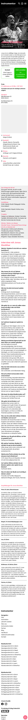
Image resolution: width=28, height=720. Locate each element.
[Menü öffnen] (25, 3)
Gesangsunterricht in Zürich (9, 646)
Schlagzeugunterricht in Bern (10, 687)
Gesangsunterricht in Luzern (9, 652)
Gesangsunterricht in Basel (9, 650)
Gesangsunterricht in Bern (9, 648)
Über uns (4, 624)
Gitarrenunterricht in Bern (9, 677)
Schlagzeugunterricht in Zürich (10, 685)
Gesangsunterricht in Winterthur (11, 654)
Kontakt (3, 637)
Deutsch (3, 717)
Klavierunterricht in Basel (9, 661)
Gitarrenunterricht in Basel (9, 679)
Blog (2, 630)
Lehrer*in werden (6, 621)
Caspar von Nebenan (7, 216)
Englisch (3, 719)
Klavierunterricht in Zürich (9, 657)
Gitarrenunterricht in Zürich (9, 674)
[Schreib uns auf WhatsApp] (25, 717)
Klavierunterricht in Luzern (9, 663)
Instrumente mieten (7, 626)
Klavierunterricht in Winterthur (10, 665)
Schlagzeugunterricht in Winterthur (12, 694)
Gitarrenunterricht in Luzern (9, 681)
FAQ (2, 617)
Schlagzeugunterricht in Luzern (10, 692)
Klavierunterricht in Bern (8, 659)
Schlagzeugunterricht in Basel (10, 689)
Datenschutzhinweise (7, 634)
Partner (3, 628)
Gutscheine (4, 619)
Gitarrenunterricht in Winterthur (11, 683)
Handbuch (4, 632)
